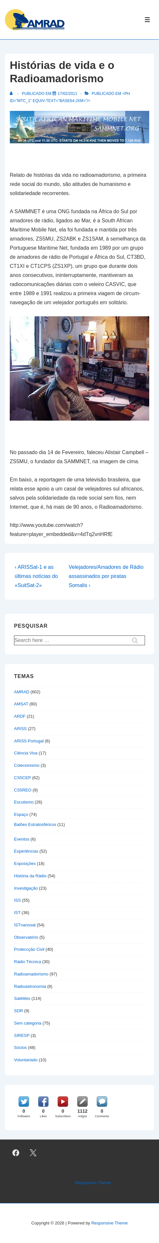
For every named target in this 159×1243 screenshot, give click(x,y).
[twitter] (33, 1153)
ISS (17, 900)
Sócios (20, 1047)
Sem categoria (27, 1023)
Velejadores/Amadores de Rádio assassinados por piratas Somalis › (106, 576)
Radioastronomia (30, 986)
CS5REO (22, 790)
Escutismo (24, 802)
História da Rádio (30, 875)
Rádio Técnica (27, 961)
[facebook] (16, 1153)
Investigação (26, 888)
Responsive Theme (93, 1182)
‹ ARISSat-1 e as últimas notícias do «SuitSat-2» (36, 576)
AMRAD (21, 691)
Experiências (26, 851)
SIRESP (21, 1035)
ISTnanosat (25, 924)
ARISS (20, 728)
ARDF (19, 716)
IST (17, 912)
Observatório (26, 937)
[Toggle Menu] (147, 19)
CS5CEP (22, 777)
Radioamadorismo (31, 974)
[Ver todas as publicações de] (12, 93)
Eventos (21, 839)
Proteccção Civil (29, 949)
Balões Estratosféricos (35, 824)
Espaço (21, 814)
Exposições (25, 863)
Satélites (22, 998)
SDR (18, 1010)
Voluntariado (25, 1059)
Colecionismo (26, 765)
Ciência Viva (25, 753)
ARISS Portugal (29, 741)
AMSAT (21, 703)
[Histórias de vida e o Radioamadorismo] (67, 93)
